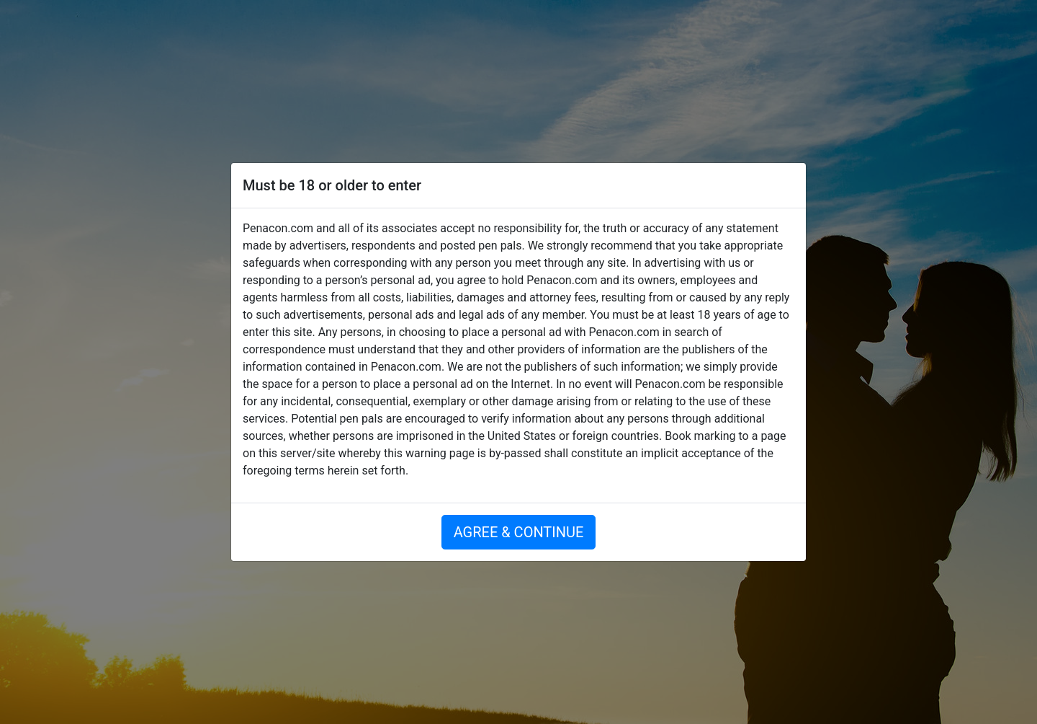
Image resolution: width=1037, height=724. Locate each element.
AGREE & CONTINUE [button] (519, 532)
